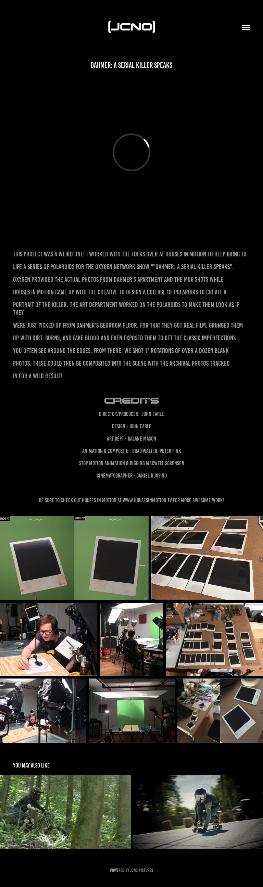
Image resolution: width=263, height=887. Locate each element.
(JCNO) (131, 26)
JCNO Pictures (141, 870)
